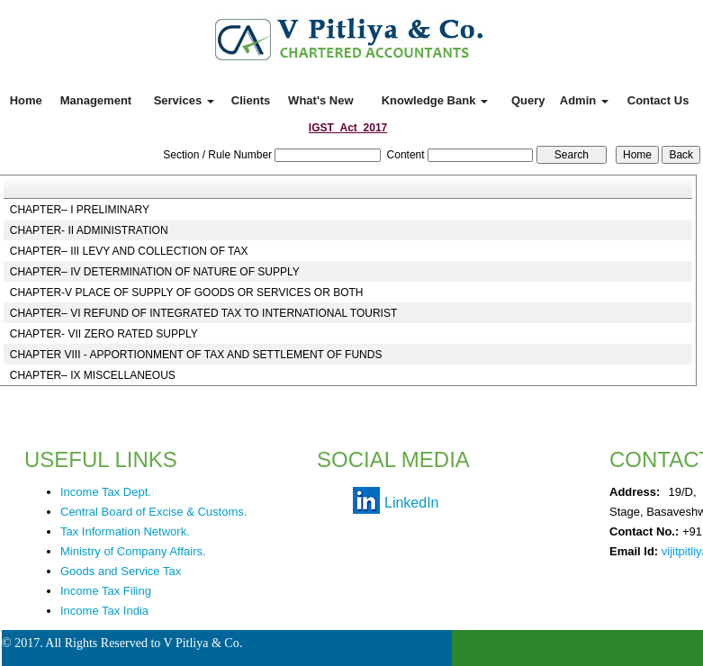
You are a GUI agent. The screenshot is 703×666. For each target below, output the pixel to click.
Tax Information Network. (125, 531)
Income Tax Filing (105, 591)
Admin (584, 100)
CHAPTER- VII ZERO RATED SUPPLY (104, 334)
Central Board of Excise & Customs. (153, 511)
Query (528, 100)
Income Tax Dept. (105, 492)
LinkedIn (411, 502)
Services (184, 100)
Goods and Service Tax (120, 571)
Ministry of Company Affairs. (133, 551)
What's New (320, 100)
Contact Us (658, 100)
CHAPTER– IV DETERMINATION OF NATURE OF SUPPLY (155, 272)
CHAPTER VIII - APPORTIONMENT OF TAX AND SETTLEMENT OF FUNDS (196, 354)
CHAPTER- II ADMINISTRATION (89, 230)
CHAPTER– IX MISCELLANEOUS (93, 375)
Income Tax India (104, 610)
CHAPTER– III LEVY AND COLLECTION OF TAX (129, 251)
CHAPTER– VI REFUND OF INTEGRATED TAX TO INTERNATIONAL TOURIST (204, 313)
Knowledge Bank (435, 100)
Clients (250, 100)
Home (26, 100)
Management (95, 100)
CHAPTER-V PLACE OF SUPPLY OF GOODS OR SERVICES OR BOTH (187, 292)
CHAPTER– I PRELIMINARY (79, 209)
